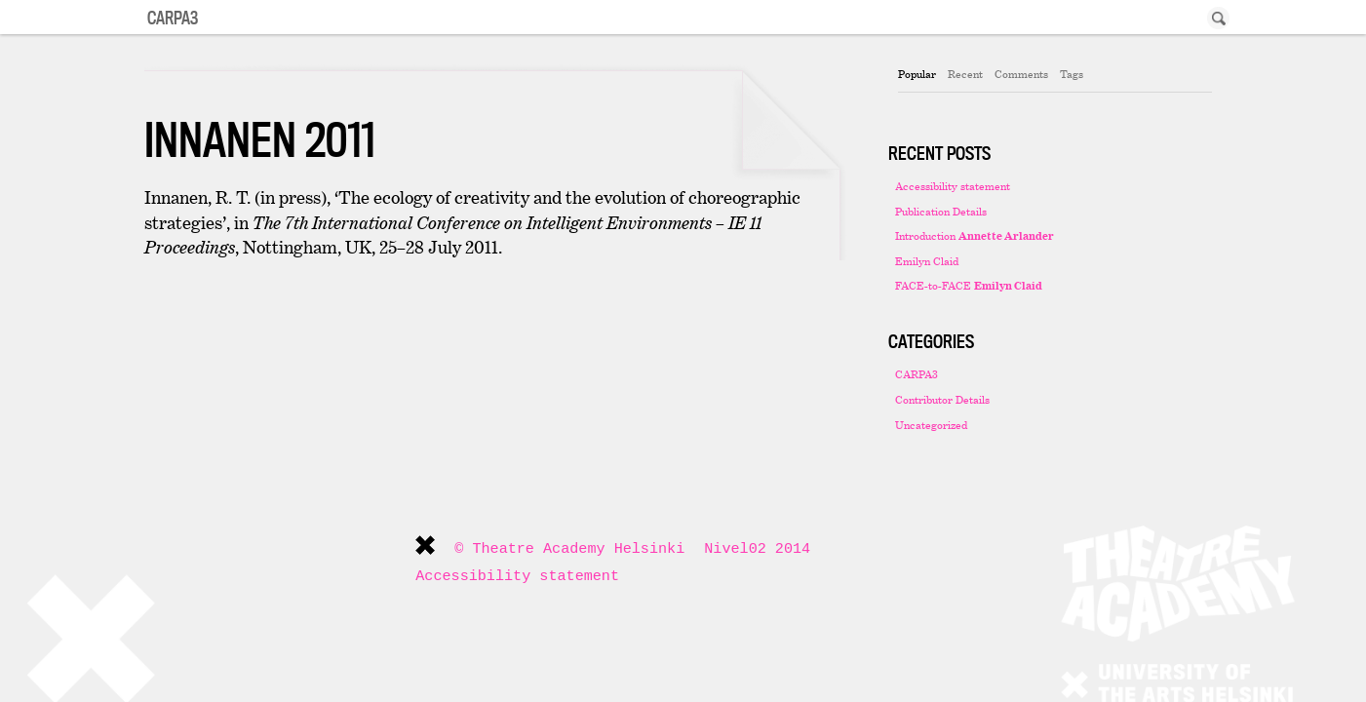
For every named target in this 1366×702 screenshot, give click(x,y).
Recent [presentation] (965, 73)
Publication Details (941, 211)
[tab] (917, 74)
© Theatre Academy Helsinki (569, 549)
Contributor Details (942, 399)
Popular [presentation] (917, 73)
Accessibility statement (952, 185)
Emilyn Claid (926, 260)
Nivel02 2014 (757, 549)
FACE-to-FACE (968, 285)
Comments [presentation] (1021, 73)
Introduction (974, 235)
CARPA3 (916, 374)
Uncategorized (931, 424)
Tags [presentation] (1071, 73)
